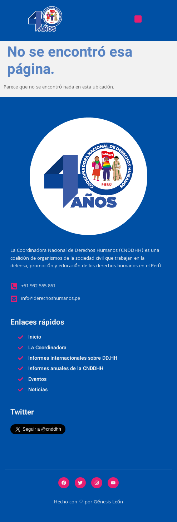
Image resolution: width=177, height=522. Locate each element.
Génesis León (108, 502)
